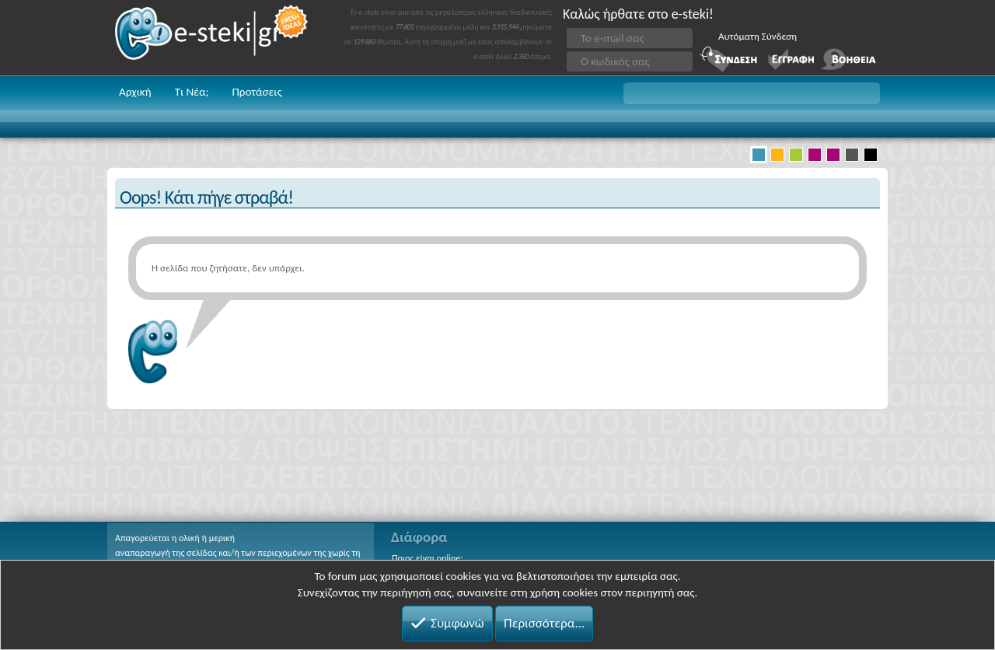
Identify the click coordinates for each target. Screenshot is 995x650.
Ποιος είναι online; (427, 558)
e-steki (212, 38)
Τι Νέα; (192, 92)
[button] (752, 93)
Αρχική (135, 92)
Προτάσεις (256, 92)
